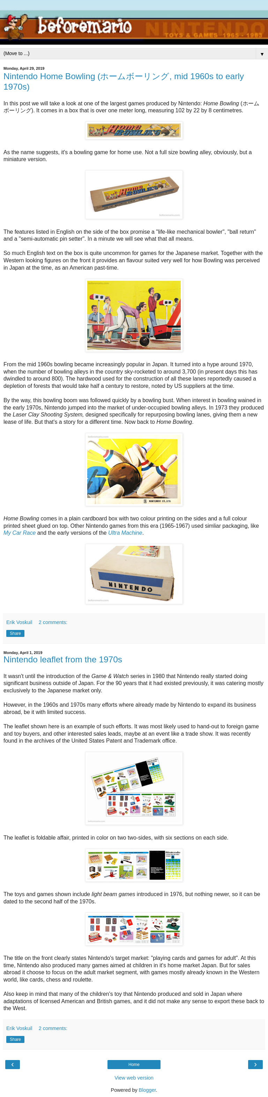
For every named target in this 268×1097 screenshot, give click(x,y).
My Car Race (19, 533)
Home (134, 1064)
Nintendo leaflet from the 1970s (62, 659)
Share (15, 633)
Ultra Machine (125, 533)
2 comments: (53, 622)
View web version (134, 1078)
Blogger (147, 1090)
